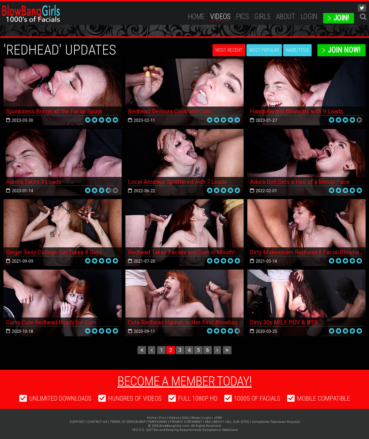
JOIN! (341, 18)
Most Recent (228, 50)
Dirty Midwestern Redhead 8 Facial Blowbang (307, 252)
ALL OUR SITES (238, 422)
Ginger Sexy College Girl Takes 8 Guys (54, 252)
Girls (262, 16)
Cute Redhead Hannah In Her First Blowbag (183, 322)
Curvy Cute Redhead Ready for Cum (51, 322)
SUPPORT (77, 422)
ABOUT (285, 16)
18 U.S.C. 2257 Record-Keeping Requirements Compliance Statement (185, 430)
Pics (242, 16)
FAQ (208, 422)
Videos (220, 16)
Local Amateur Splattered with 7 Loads (177, 181)
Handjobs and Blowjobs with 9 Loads (296, 111)
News (195, 418)
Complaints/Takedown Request (276, 422)
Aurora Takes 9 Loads (33, 181)
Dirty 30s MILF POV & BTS (283, 322)
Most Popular (264, 50)
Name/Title (297, 50)
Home (196, 16)
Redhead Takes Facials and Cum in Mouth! (181, 252)
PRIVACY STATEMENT (186, 422)
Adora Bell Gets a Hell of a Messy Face (299, 181)
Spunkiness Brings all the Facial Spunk (54, 111)
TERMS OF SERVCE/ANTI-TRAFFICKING (138, 422)
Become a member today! (184, 381)
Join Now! (344, 50)
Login (309, 16)
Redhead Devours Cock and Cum (169, 111)
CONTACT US (97, 422)
